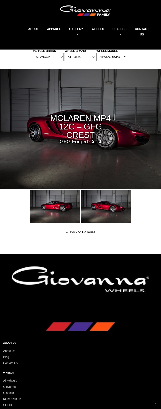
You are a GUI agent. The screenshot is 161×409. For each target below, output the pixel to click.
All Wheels (10, 380)
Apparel (54, 29)
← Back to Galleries (80, 232)
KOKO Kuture (12, 399)
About (33, 29)
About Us (9, 351)
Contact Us (10, 363)
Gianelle (8, 393)
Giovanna (9, 386)
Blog (6, 357)
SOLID (7, 405)
